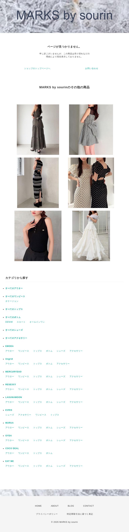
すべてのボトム (13, 317)
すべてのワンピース (15, 296)
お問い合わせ (91, 68)
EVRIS (8, 410)
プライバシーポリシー (47, 514)
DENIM (9, 322)
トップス (37, 351)
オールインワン (37, 322)
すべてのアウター (14, 288)
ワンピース (23, 351)
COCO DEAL (12, 448)
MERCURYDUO (13, 372)
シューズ (61, 351)
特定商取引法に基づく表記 (80, 514)
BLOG (71, 506)
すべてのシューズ (14, 330)
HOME (38, 506)
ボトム (49, 351)
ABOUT (55, 506)
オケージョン (11, 301)
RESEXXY (10, 384)
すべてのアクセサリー (16, 338)
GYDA (8, 435)
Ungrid (9, 359)
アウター (9, 351)
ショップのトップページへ (37, 68)
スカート (21, 322)
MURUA (9, 423)
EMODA (9, 346)
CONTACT (88, 506)
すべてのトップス (14, 309)
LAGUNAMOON (13, 397)
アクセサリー (76, 351)
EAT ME (9, 461)
